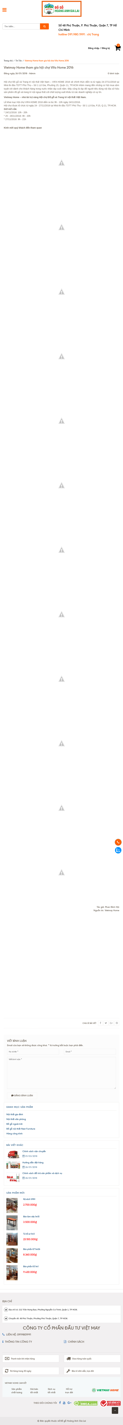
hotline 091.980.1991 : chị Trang (78, 34)
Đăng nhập (93, 48)
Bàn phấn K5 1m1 (30, 1266)
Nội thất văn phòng (16, 1119)
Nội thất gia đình (14, 1114)
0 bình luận (113, 73)
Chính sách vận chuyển (34, 1151)
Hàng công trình (14, 1133)
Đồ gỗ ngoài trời (14, 1124)
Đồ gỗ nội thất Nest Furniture (20, 1128)
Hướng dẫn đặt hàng (32, 1162)
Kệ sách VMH (29, 1199)
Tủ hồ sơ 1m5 (29, 1234)
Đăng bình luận (22, 1095)
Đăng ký (106, 48)
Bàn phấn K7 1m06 (31, 1249)
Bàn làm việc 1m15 (31, 1216)
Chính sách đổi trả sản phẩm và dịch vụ (42, 1173)
